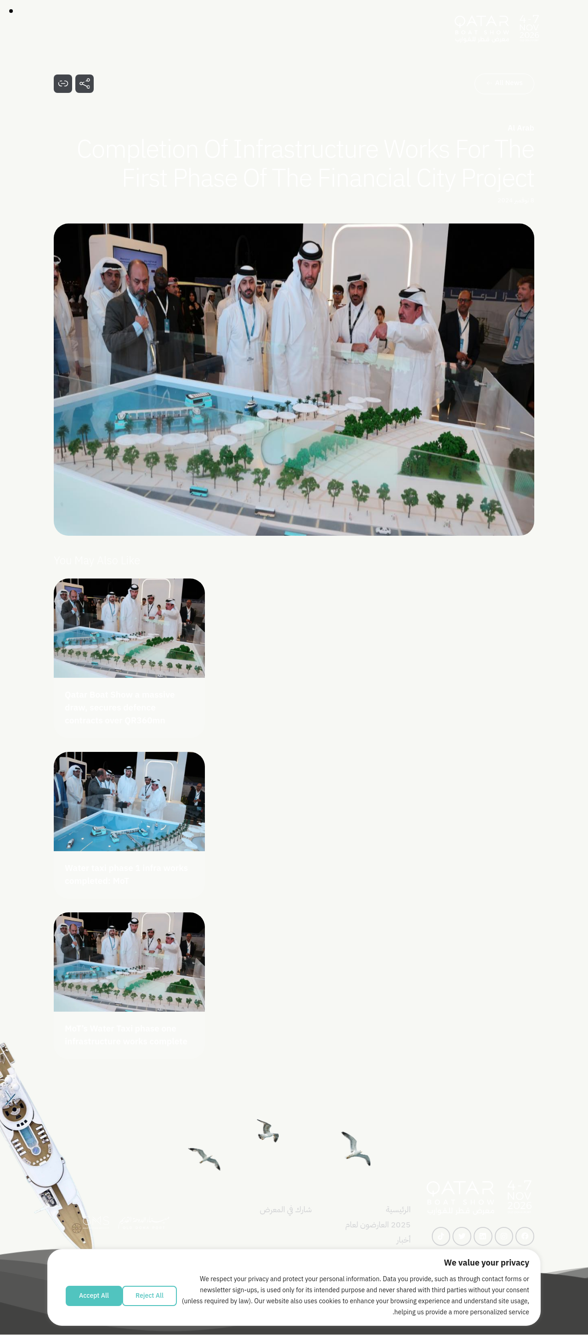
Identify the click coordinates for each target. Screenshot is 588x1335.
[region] (294, 1292)
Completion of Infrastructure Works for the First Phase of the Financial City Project (305, 164)
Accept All (94, 1296)
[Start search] (58, 29)
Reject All (150, 1296)
